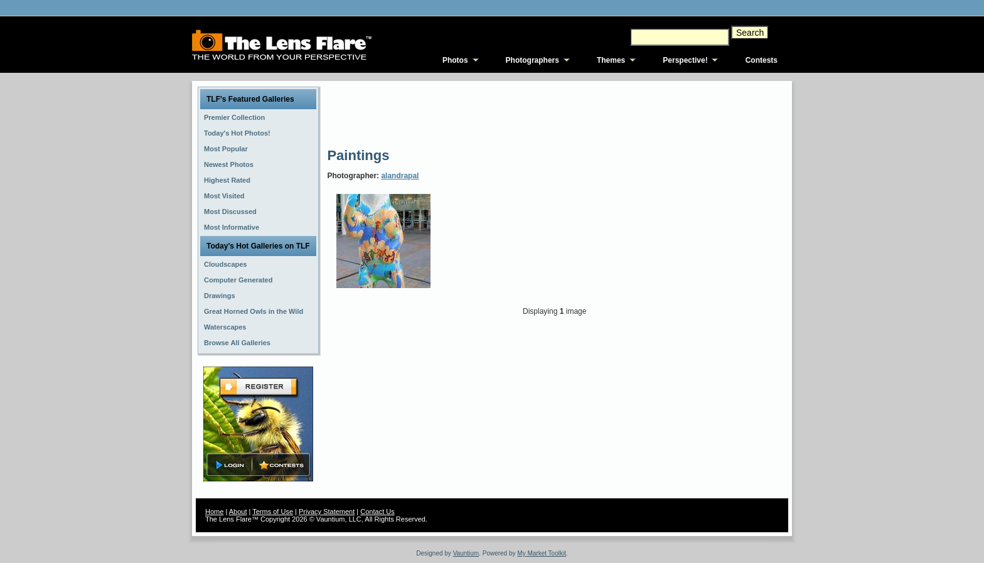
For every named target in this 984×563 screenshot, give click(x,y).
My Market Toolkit (541, 553)
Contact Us (377, 511)
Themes (611, 60)
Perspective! (685, 60)
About (238, 511)
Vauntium (466, 553)
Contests (762, 60)
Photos (455, 60)
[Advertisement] (555, 113)
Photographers (532, 60)
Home (214, 511)
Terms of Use (272, 511)
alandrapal (400, 175)
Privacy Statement (327, 511)
